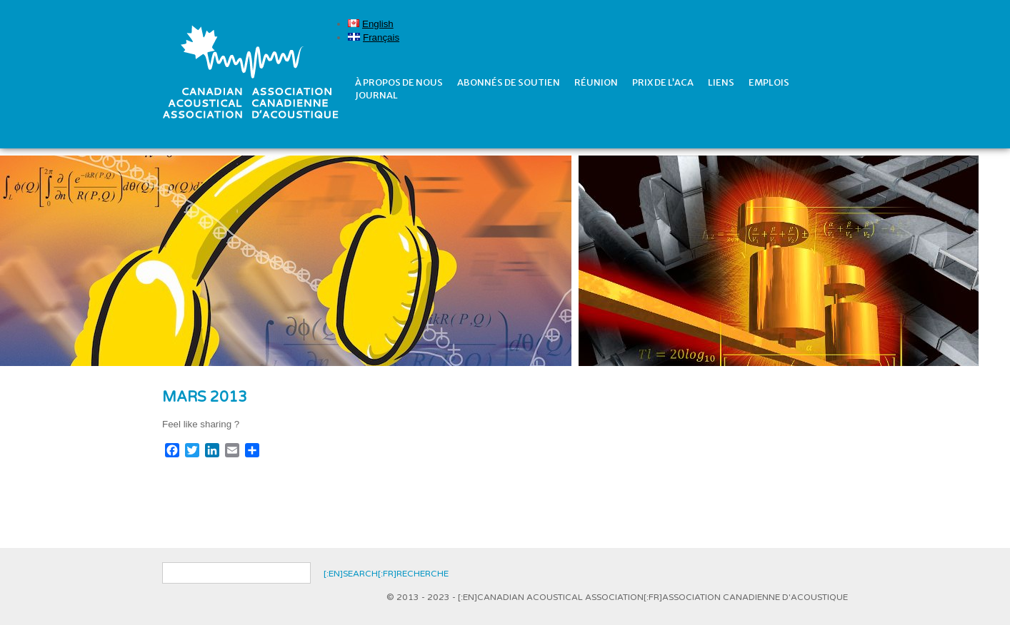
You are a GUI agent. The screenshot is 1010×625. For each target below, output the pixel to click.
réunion (596, 82)
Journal (376, 95)
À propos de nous (399, 82)
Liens (721, 82)
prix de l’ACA (663, 82)
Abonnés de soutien (508, 82)
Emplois (769, 82)
